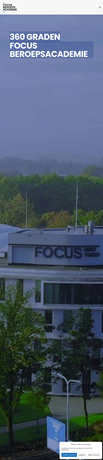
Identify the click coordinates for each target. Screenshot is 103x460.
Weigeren (82, 455)
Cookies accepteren (69, 455)
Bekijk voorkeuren (93, 455)
